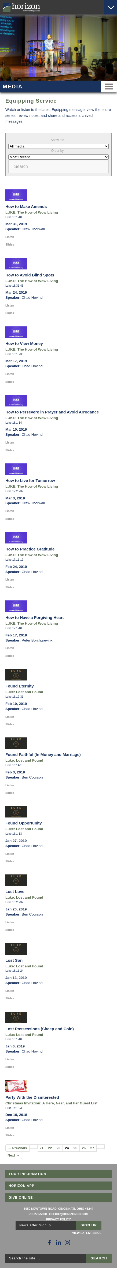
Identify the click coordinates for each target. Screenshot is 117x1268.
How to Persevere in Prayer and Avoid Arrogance (52, 412)
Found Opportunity (23, 823)
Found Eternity (19, 686)
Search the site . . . (26, 1258)
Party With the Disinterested (32, 1097)
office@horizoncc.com (68, 1214)
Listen (9, 237)
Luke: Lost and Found (24, 692)
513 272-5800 (37, 1214)
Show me (57, 140)
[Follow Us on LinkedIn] (58, 1242)
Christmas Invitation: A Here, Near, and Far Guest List (51, 1103)
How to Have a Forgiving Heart (34, 617)
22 (50, 1148)
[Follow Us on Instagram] (67, 1242)
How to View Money (24, 343)
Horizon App (21, 1186)
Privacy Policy (58, 1219)
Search (21, 166)
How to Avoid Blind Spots (29, 275)
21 (41, 1148)
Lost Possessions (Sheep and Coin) (39, 1028)
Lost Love (14, 891)
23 (58, 1148)
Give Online (21, 1197)
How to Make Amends (26, 206)
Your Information (27, 1174)
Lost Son (14, 960)
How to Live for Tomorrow (30, 480)
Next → (14, 1155)
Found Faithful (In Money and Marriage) (43, 754)
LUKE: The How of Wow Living (31, 212)
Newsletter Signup (35, 1225)
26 (84, 1148)
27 (92, 1148)
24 (67, 1148)
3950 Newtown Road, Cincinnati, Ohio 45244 (58, 1208)
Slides (9, 244)
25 (75, 1148)
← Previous (17, 1148)
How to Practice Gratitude (29, 549)
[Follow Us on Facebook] (49, 1242)
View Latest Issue (86, 1232)
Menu (109, 86)
